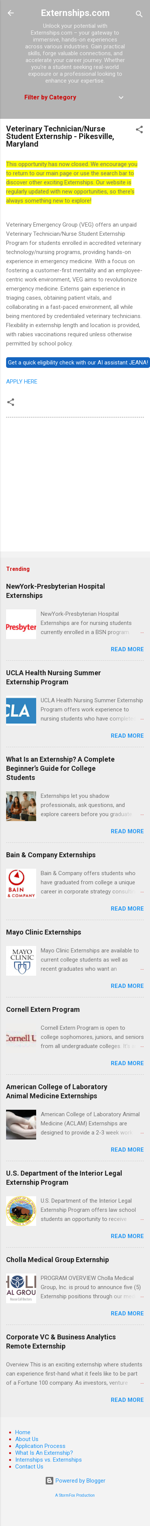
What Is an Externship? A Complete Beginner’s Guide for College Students (60, 768)
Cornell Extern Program (43, 1009)
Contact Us (29, 1466)
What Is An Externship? (44, 1452)
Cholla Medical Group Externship (57, 1260)
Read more (127, 649)
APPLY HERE (21, 381)
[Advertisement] (71, 486)
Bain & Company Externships (51, 855)
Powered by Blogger (75, 1480)
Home (22, 1432)
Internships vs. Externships (48, 1459)
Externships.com (75, 13)
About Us (26, 1439)
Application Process (40, 1446)
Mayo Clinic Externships (43, 932)
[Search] (139, 15)
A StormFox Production (75, 1495)
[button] (139, 131)
